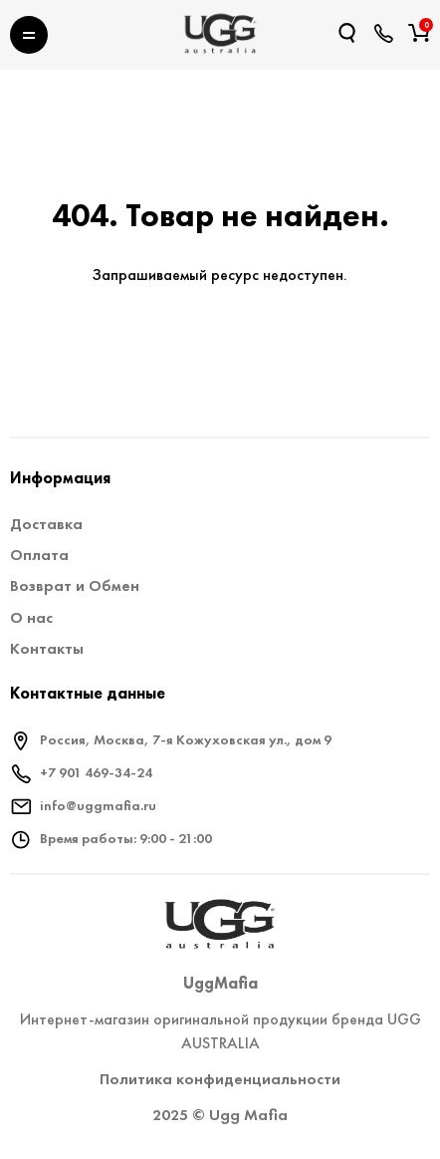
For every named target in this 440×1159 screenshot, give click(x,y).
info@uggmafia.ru (98, 805)
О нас (31, 617)
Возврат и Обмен (74, 585)
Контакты (47, 648)
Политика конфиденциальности (220, 1078)
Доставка (46, 523)
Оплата (39, 554)
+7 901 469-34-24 (96, 772)
